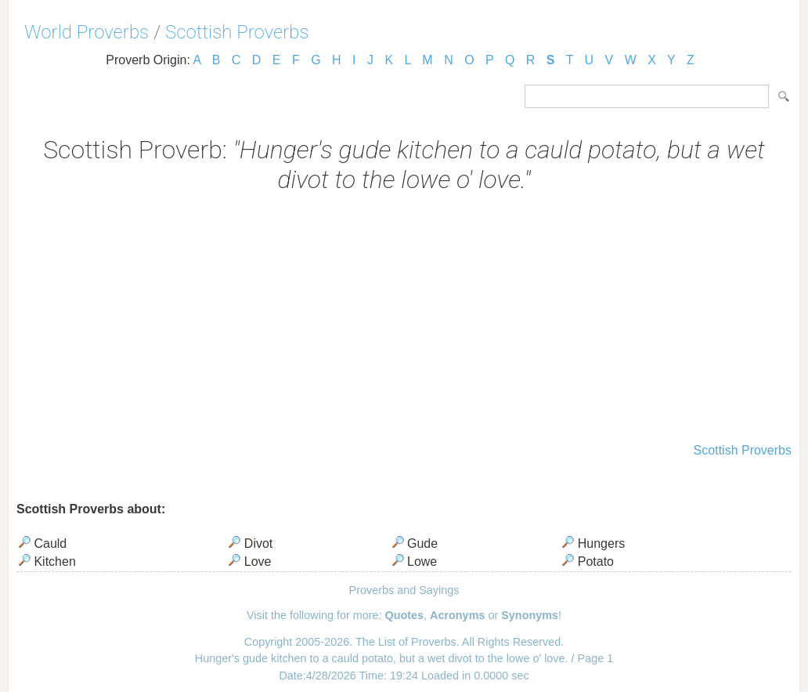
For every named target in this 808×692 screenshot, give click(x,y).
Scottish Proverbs (236, 32)
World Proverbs (86, 32)
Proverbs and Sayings (404, 590)
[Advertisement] (404, 319)
